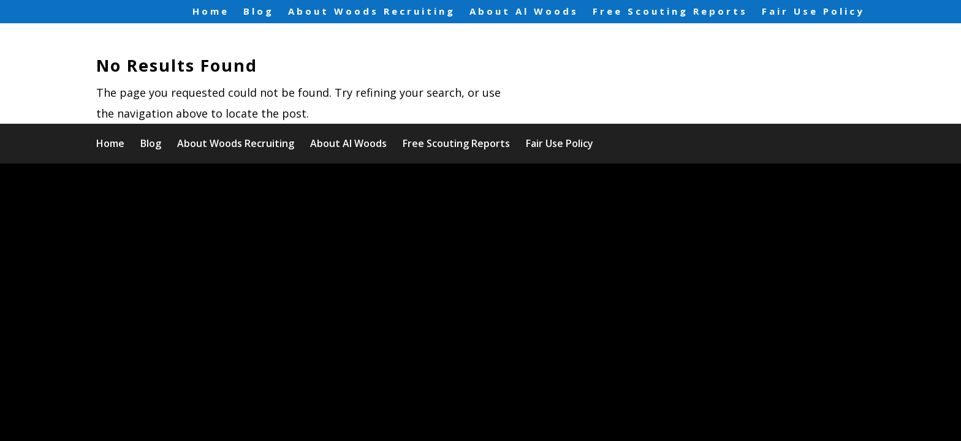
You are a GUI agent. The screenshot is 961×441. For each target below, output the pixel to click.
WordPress (347, 183)
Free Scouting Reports (670, 12)
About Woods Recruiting (371, 12)
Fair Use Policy (813, 12)
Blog (258, 12)
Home (210, 12)
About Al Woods (524, 12)
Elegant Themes (204, 183)
